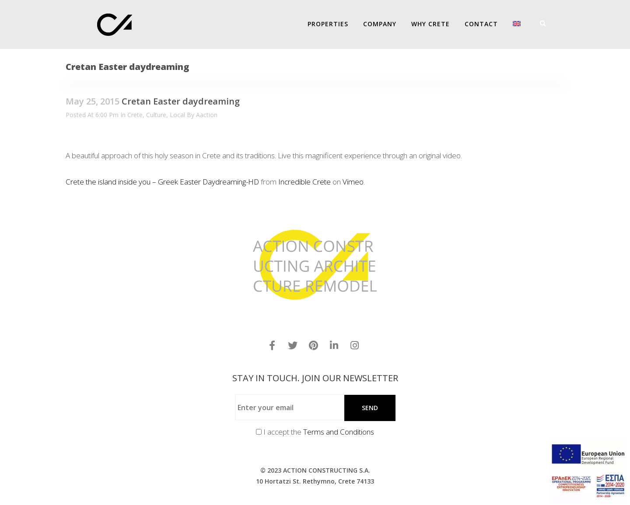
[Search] (540, 23)
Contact (481, 24)
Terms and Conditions (338, 432)
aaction (206, 115)
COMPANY (379, 24)
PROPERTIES (328, 24)
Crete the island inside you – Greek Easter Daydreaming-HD (162, 182)
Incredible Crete (304, 182)
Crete (135, 115)
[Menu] (551, 23)
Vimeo (353, 182)
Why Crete (430, 24)
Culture (156, 115)
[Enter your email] (289, 407)
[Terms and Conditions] (259, 432)
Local (177, 115)
